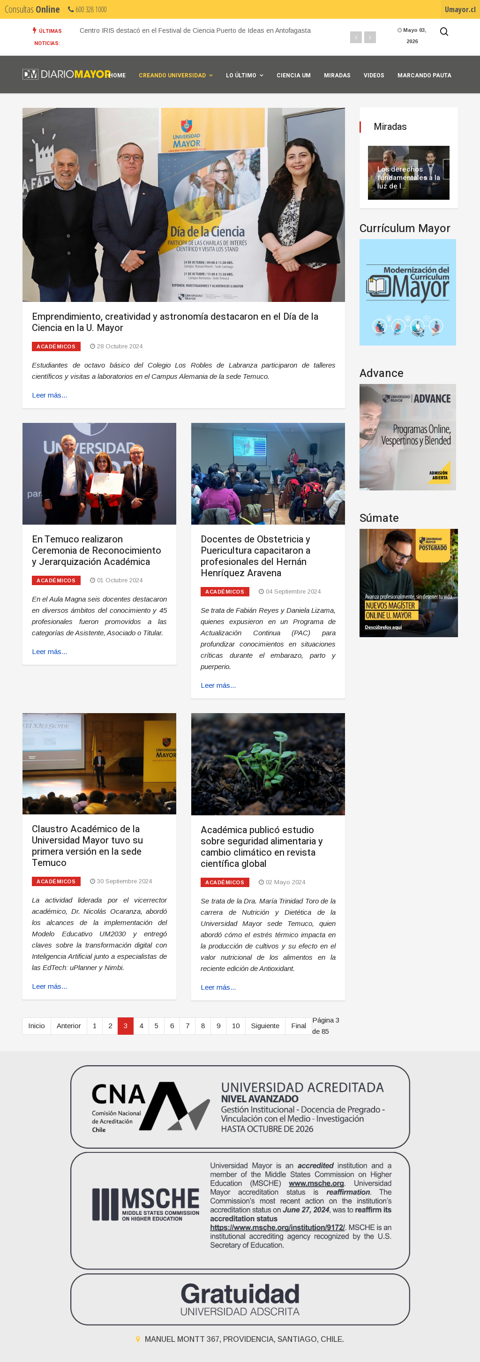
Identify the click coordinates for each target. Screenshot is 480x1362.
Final (298, 1026)
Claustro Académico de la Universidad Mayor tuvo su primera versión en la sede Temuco (87, 846)
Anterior (69, 1026)
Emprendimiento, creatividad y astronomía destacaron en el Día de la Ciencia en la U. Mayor (175, 322)
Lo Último (241, 75)
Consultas (32, 9)
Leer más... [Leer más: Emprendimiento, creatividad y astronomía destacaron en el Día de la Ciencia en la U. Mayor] (49, 395)
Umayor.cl (460, 9)
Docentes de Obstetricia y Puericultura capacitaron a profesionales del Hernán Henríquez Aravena (255, 556)
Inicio (36, 1026)
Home (117, 75)
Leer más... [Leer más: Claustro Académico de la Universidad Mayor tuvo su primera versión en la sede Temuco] (49, 986)
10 (236, 1026)
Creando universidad (172, 75)
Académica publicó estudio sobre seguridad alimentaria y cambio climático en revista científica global (262, 847)
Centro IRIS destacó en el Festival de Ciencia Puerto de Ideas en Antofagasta (195, 30)
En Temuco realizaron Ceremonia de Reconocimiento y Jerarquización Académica (96, 551)
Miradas (337, 75)
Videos (374, 75)
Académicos (56, 346)
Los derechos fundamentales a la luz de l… (408, 177)
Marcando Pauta (424, 75)
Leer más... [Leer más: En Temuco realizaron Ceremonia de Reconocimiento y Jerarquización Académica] (49, 651)
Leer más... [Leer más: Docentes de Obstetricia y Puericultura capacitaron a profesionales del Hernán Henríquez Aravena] (218, 685)
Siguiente (265, 1026)
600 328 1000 (87, 9)
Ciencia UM (294, 75)
